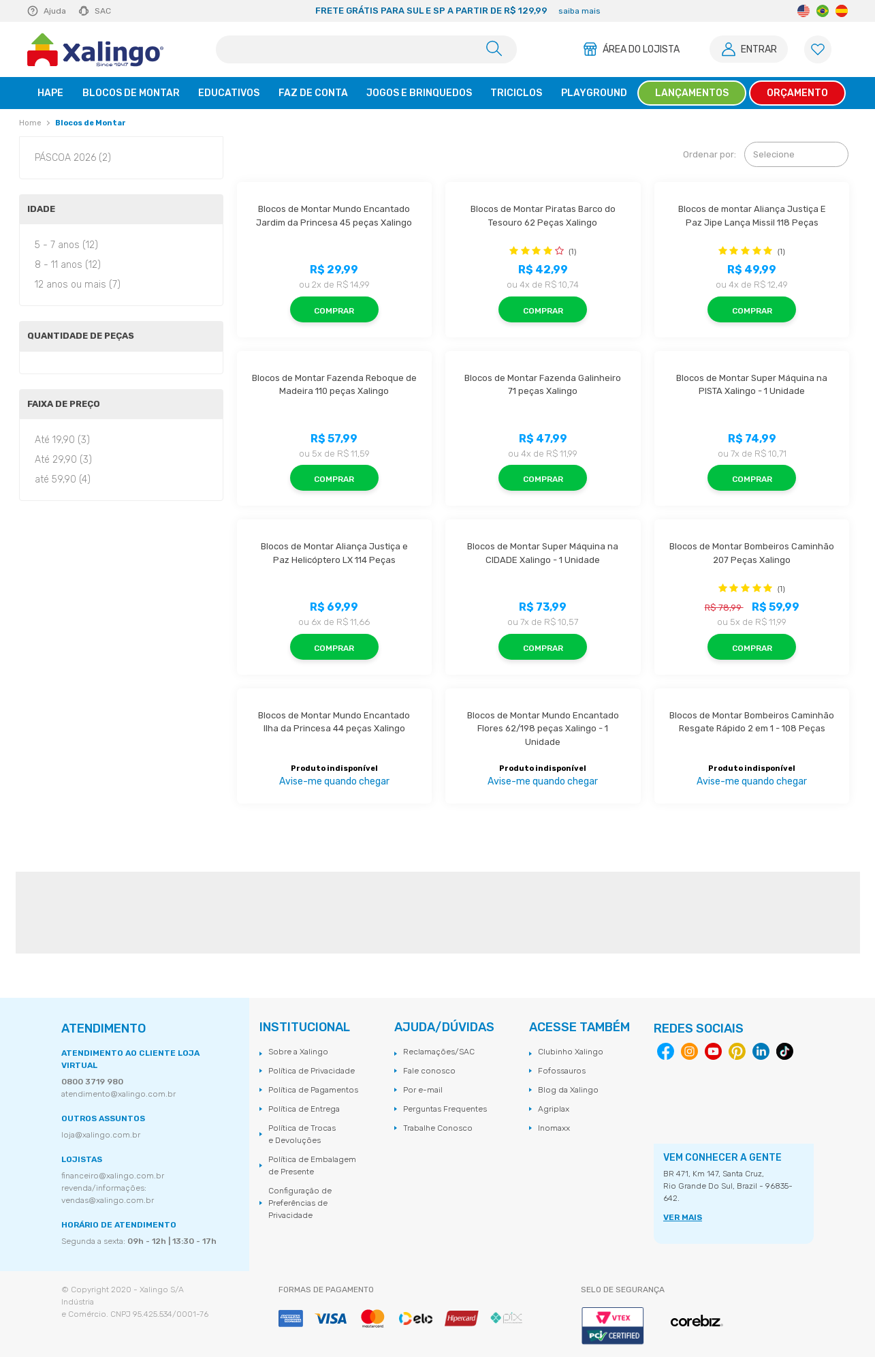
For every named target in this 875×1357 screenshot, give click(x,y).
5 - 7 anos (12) (66, 245)
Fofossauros (562, 1071)
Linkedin (760, 1051)
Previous (190, 10)
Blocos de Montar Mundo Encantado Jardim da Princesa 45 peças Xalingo (334, 216)
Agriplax (553, 1109)
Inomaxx (554, 1128)
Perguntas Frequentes (445, 1109)
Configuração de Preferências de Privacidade (300, 1203)
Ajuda (55, 11)
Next (724, 10)
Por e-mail (423, 1090)
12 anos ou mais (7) (78, 284)
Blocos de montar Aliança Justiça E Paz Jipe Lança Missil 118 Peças (753, 216)
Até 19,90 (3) (62, 440)
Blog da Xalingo (568, 1090)
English (803, 11)
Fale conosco (429, 1071)
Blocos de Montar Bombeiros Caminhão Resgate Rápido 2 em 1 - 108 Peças (751, 722)
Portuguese (822, 11)
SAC (103, 11)
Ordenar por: (709, 154)
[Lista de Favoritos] (817, 49)
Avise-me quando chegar (334, 781)
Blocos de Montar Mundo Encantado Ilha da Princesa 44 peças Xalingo (335, 722)
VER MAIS (682, 1217)
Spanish (842, 11)
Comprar (334, 311)
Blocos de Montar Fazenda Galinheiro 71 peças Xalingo (543, 385)
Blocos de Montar (90, 123)
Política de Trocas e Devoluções (302, 1134)
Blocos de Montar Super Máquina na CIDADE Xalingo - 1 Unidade (543, 553)
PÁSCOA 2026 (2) (73, 158)
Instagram (689, 1051)
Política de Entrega (304, 1109)
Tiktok (784, 1051)
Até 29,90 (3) (63, 460)
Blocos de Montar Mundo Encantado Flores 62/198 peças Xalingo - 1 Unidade (544, 728)
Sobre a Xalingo (298, 1051)
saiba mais (579, 11)
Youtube (713, 1051)
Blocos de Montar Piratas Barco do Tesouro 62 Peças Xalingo (544, 216)
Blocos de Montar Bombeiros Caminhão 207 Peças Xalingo (751, 553)
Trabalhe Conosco (438, 1128)
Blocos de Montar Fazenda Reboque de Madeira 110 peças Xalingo (334, 385)
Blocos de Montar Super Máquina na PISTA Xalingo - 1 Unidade (752, 385)
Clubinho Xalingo (570, 1051)
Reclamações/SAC (439, 1051)
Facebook (665, 1051)
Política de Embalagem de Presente (312, 1165)
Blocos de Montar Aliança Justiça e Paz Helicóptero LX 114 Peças (335, 553)
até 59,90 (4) (63, 479)
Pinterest (737, 1051)
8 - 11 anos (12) (68, 265)
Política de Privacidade (311, 1071)
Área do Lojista (641, 49)
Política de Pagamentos (313, 1090)
